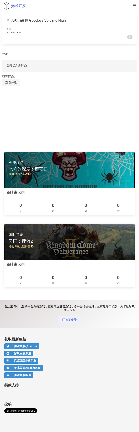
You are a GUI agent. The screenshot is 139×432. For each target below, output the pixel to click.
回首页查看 (69, 320)
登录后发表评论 (17, 65)
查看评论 (11, 82)
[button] (134, 4)
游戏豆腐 (14, 5)
